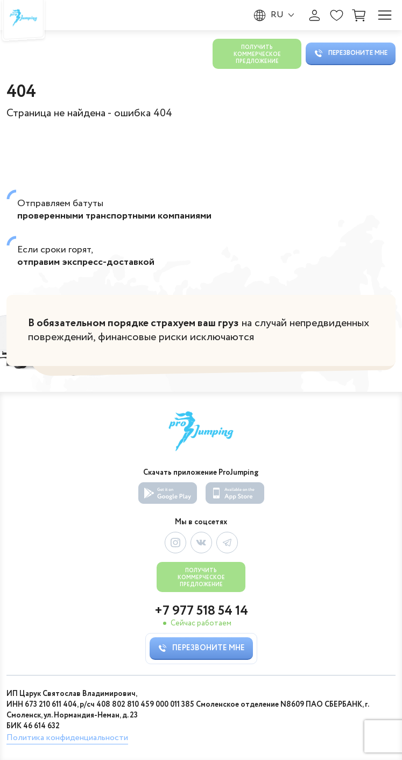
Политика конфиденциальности (67, 737)
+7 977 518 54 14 (201, 611)
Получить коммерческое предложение (257, 55)
